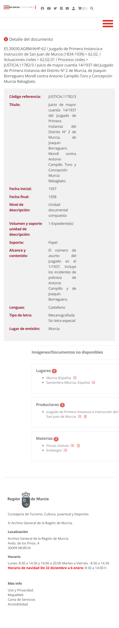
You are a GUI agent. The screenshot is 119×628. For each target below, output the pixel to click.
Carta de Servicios (21, 599)
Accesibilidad (18, 604)
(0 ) (82, 8)
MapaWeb (15, 594)
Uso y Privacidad (20, 590)
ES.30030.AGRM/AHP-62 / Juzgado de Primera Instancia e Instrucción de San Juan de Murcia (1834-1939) (53, 51)
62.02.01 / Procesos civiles (62, 59)
